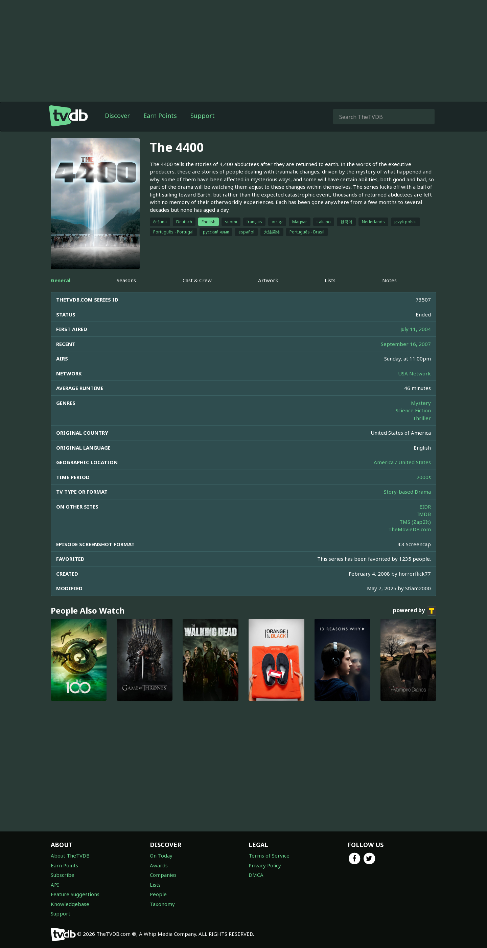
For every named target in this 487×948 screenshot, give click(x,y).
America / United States (402, 462)
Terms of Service (269, 855)
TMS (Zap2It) (415, 521)
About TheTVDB (70, 855)
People (158, 894)
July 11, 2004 (415, 329)
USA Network (414, 373)
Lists (155, 884)
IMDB (424, 514)
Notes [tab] (389, 280)
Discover (117, 115)
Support (202, 115)
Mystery (421, 402)
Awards (159, 865)
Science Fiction (413, 410)
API (55, 884)
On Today (161, 855)
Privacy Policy (265, 865)
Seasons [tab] (126, 280)
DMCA (256, 874)
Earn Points (160, 115)
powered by (414, 611)
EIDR (425, 506)
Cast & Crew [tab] (197, 280)
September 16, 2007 (406, 344)
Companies (163, 874)
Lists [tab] (330, 280)
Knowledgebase (70, 904)
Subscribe (62, 874)
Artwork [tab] (268, 280)
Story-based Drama (407, 491)
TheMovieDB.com (409, 529)
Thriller (422, 418)
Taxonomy (162, 904)
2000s (423, 477)
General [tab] (60, 280)
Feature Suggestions (75, 894)
